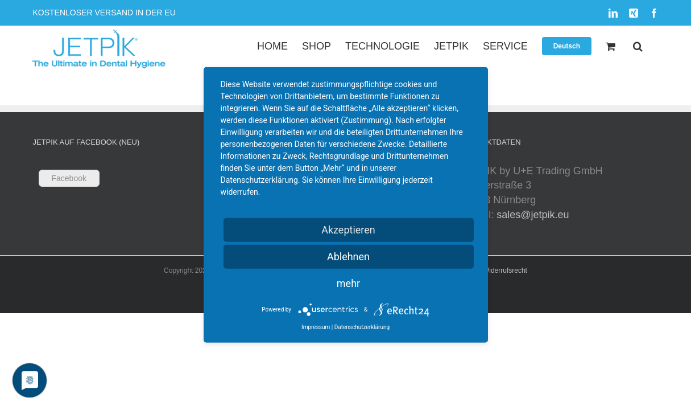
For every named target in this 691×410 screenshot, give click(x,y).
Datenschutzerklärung (362, 327)
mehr (348, 283)
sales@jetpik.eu (532, 214)
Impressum (315, 327)
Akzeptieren (348, 230)
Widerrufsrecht (505, 270)
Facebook (69, 178)
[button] (652, 46)
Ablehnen (348, 257)
